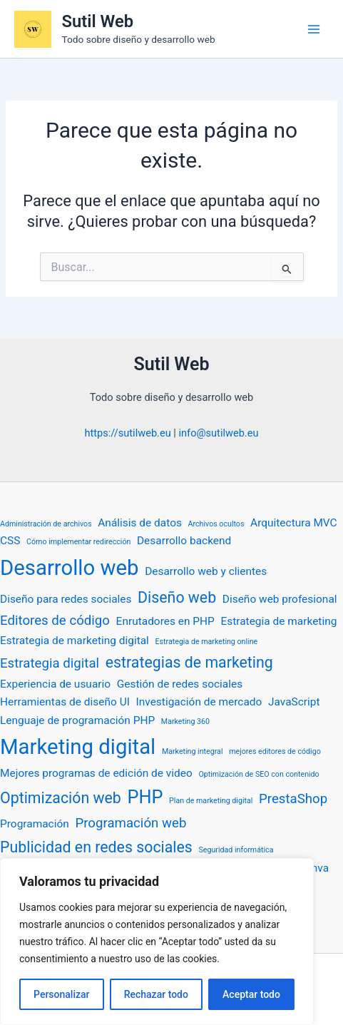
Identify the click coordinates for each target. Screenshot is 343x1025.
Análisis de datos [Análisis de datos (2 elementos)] (140, 522)
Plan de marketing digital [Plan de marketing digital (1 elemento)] (210, 800)
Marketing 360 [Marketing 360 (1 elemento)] (185, 721)
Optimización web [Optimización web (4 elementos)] (60, 798)
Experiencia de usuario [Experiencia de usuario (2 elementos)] (55, 684)
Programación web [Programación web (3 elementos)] (130, 823)
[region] (157, 941)
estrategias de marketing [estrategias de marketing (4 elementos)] (189, 662)
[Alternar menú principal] (314, 29)
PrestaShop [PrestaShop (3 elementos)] (293, 799)
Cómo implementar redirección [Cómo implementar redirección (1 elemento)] (78, 541)
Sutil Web (97, 21)
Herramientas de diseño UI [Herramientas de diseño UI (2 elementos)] (65, 701)
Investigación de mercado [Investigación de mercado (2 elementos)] (199, 701)
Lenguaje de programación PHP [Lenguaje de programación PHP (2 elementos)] (77, 720)
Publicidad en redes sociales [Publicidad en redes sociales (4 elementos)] (96, 847)
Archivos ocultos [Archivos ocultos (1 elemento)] (216, 524)
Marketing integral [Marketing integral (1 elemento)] (192, 751)
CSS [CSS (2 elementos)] (10, 540)
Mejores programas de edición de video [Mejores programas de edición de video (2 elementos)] (96, 773)
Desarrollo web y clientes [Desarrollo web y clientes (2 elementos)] (206, 571)
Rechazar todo (156, 994)
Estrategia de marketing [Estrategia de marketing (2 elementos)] (278, 621)
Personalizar (61, 994)
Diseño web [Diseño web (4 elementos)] (177, 597)
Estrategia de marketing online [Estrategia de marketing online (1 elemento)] (206, 641)
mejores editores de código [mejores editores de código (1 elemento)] (275, 751)
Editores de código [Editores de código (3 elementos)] (55, 620)
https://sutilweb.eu (128, 433)
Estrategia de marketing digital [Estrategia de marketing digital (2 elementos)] (74, 640)
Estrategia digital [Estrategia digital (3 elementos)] (49, 663)
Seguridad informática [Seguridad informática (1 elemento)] (235, 850)
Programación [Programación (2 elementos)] (34, 823)
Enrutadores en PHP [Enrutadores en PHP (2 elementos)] (165, 621)
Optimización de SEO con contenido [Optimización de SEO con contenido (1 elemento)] (258, 774)
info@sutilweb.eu (218, 433)
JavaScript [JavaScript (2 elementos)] (294, 701)
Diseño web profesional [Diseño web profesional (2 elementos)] (279, 599)
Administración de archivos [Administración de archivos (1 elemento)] (46, 524)
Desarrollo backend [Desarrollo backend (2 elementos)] (184, 540)
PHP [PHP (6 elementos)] (145, 797)
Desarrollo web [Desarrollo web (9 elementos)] (69, 568)
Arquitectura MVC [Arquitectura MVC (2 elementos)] (293, 522)
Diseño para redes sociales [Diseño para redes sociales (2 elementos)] (65, 599)
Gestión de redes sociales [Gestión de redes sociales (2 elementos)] (179, 684)
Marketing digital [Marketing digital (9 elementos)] (77, 747)
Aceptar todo (251, 994)
